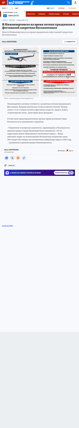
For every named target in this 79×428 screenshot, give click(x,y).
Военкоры (41, 14)
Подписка (72, 8)
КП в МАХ (66, 14)
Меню (2, 2)
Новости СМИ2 (7, 226)
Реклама (61, 8)
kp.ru (71, 151)
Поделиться (69, 41)
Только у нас (31, 14)
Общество (12, 20)
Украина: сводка (54, 14)
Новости (5, 20)
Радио (52, 8)
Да (5, 15)
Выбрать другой (14, 15)
